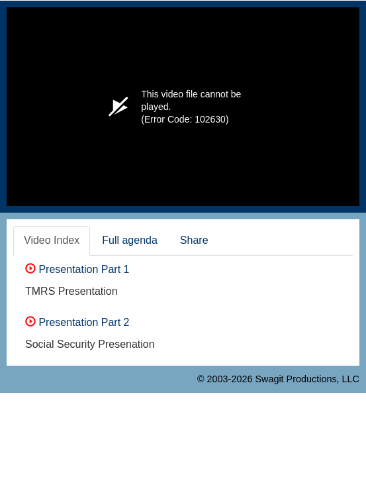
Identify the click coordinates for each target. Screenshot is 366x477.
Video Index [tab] (51, 240)
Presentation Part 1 (77, 269)
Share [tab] (194, 240)
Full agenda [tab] (130, 240)
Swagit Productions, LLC (307, 379)
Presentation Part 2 (77, 322)
